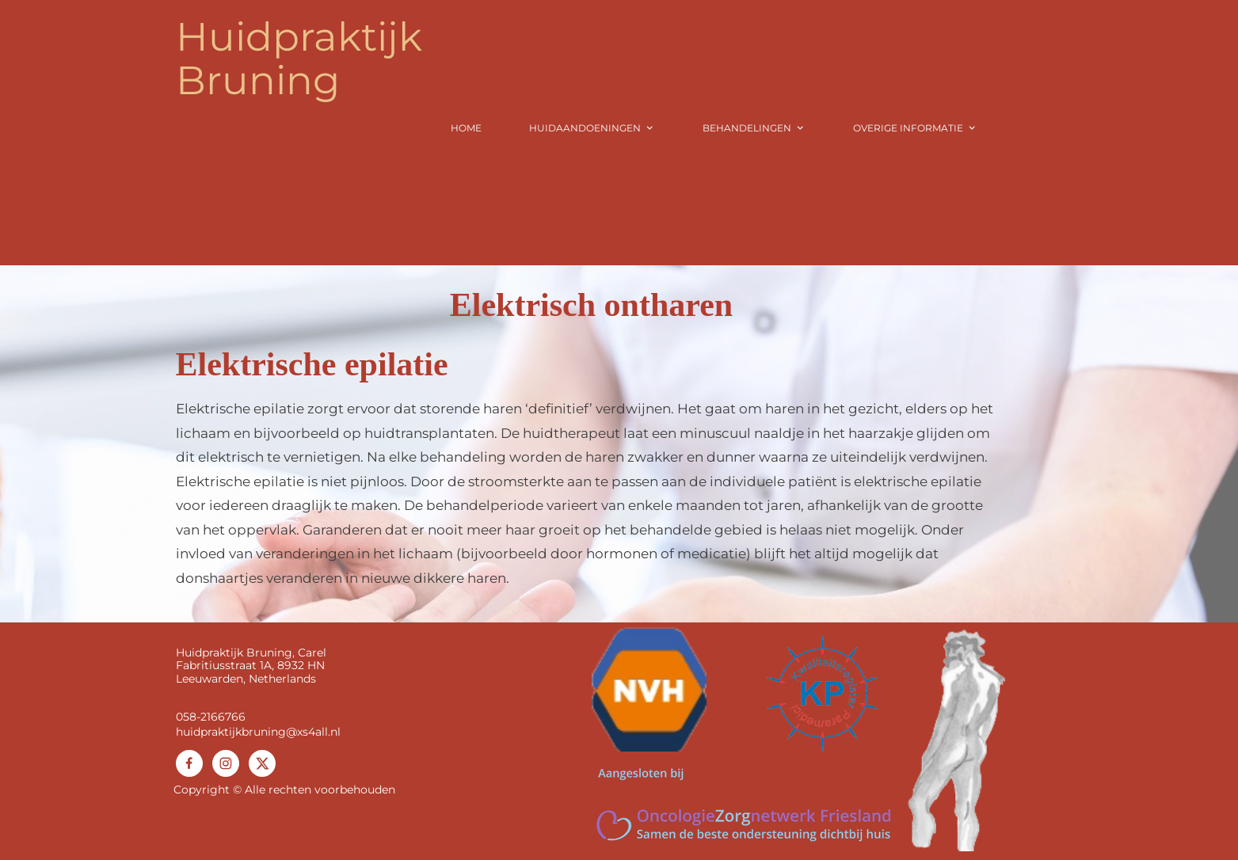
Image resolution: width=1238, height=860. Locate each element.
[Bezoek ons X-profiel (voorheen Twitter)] (262, 763)
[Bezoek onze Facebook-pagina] (189, 763)
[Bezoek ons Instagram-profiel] (225, 763)
